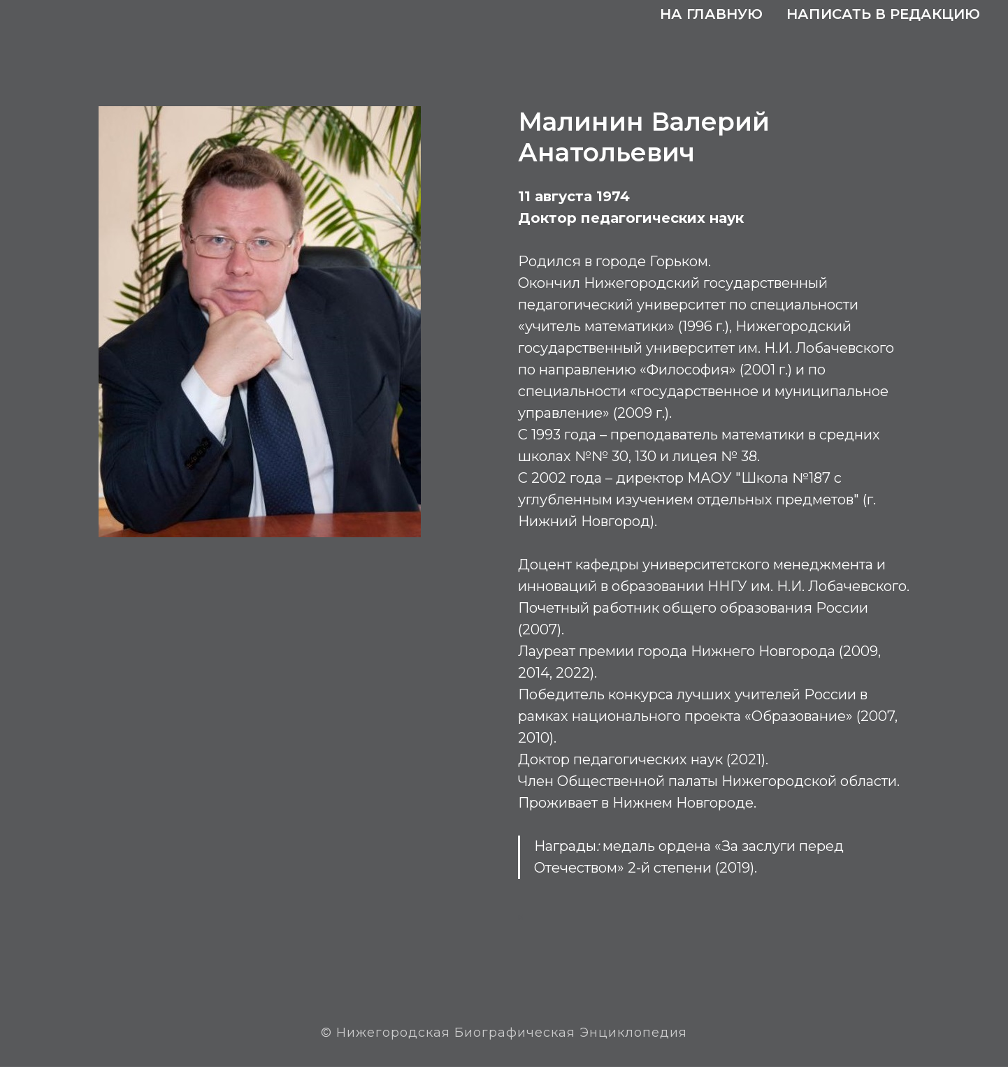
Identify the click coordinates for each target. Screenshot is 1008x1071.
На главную (711, 14)
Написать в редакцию (883, 14)
